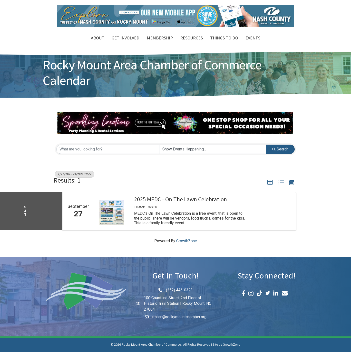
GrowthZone (186, 250)
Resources (219, 43)
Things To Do (252, 43)
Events (280, 43)
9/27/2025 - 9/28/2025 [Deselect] (74, 183)
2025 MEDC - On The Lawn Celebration (180, 209)
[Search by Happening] (212, 158)
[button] (270, 191)
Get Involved (97, 43)
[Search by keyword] (107, 158)
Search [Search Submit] (280, 158)
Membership (132, 43)
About (69, 43)
